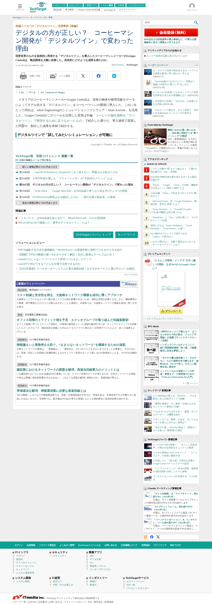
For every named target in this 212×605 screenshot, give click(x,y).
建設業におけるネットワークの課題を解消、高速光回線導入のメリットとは (68, 369)
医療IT (93, 581)
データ (32, 92)
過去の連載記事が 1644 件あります (39, 203)
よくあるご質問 (67, 545)
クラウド (20, 556)
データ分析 (95, 559)
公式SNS (32, 602)
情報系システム (98, 566)
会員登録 (31, 545)
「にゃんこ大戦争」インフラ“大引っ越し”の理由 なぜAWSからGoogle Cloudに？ (174, 264)
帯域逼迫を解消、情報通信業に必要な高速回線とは (51, 390)
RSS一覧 (131, 585)
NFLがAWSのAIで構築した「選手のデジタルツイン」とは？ (54, 222)
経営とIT (57, 581)
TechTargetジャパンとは (89, 545)
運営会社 (98, 602)
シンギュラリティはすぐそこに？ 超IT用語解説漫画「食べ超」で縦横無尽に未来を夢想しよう (178, 347)
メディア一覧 (19, 602)
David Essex (118, 64)
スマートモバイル (25, 566)
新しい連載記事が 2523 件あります (39, 167)
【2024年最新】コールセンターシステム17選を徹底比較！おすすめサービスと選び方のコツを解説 (76, 268)
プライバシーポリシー (75, 602)
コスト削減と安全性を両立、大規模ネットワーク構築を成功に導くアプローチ (69, 295)
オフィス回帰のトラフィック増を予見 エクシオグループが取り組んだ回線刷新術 (72, 320)
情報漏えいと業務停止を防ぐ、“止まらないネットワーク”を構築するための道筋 (71, 344)
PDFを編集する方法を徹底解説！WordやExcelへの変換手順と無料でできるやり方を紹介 (70, 249)
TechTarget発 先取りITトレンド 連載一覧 (44, 156)
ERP (92, 556)
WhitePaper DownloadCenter (129, 284)
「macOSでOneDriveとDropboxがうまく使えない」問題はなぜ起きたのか (75, 172)
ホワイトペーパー (136, 581)
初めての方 (175, 545)
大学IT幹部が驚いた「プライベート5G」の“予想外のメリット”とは (72, 178)
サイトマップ (160, 545)
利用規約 (146, 545)
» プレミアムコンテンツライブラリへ (164, 318)
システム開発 (23, 581)
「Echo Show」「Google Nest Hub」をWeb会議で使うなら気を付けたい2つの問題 (79, 190)
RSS (145, 537)
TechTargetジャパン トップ (93, 234)
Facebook (151, 537)
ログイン (19, 545)
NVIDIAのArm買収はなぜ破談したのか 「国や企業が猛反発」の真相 (73, 197)
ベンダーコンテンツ (158, 65)
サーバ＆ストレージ (26, 562)
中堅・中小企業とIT (63, 585)
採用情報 (108, 602)
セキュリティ (60, 556)
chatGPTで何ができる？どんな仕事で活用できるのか (49, 264)
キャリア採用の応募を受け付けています (167, 56)
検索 (196, 22)
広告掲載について (129, 545)
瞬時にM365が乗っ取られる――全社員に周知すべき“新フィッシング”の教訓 (183, 133)
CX (91, 562)
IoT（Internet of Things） (53, 92)
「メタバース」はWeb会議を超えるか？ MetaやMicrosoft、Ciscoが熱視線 (62, 218)
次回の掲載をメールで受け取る (35, 160)
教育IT (93, 585)
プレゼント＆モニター (138, 588)
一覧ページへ (191, 383)
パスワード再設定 (47, 545)
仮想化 (19, 559)
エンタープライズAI (100, 569)
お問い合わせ (110, 545)
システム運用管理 (25, 572)
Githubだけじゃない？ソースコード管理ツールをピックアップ (55, 259)
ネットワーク (127, 234)
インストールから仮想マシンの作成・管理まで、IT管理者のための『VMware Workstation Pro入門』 (177, 374)
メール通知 (64, 76)
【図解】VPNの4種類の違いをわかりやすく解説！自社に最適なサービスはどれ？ (66, 254)
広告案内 (42, 602)
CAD (21, 92)
